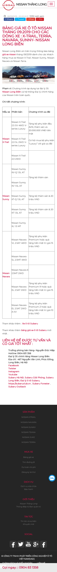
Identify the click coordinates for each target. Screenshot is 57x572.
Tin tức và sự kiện (28, 521)
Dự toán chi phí (29, 467)
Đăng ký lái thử (28, 472)
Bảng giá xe (28, 457)
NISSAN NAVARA (28, 422)
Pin (39, 19)
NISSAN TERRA (29, 442)
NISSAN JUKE (28, 437)
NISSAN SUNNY (28, 427)
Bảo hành (28, 489)
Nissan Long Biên (11, 91)
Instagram (13, 371)
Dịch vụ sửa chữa (28, 486)
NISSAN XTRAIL (28, 417)
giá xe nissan (9, 54)
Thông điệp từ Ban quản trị (28, 506)
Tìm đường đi (28, 462)
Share (9, 19)
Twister (12, 368)
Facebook (13, 365)
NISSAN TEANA (28, 432)
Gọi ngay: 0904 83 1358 (20, 567)
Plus (31, 19)
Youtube (12, 374)
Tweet (20, 19)
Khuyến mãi (28, 524)
